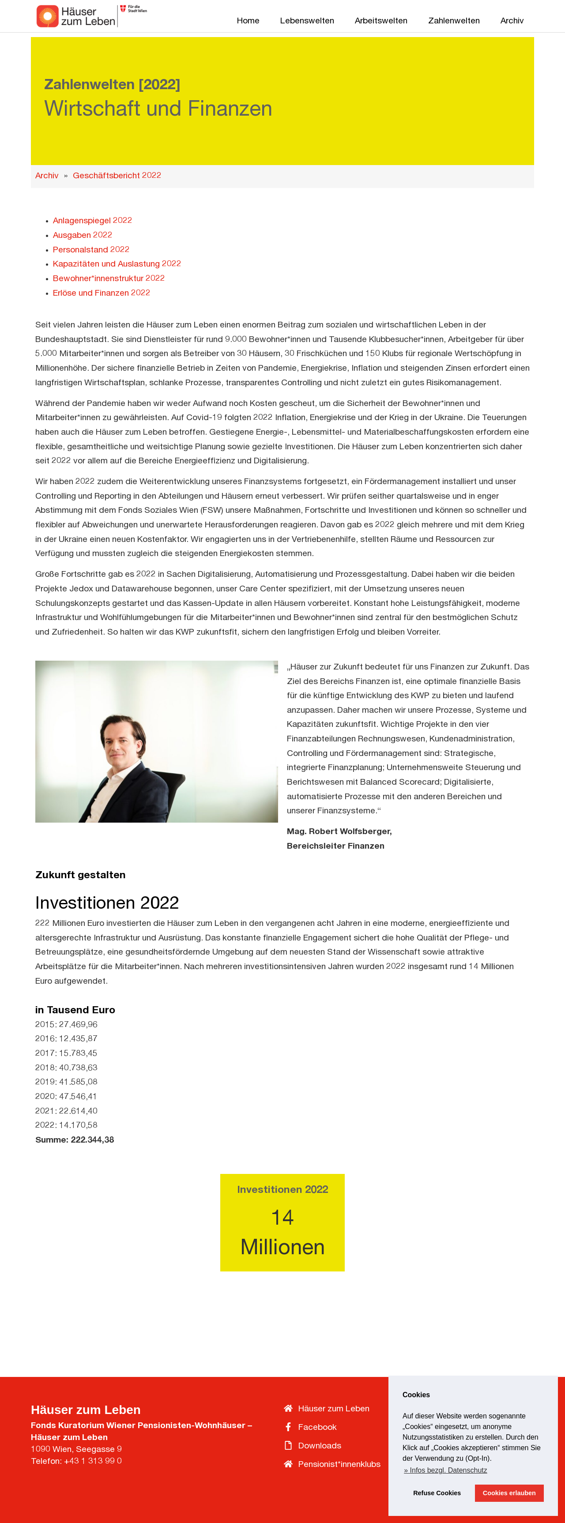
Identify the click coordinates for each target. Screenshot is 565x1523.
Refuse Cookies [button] (437, 1493)
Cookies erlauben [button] (509, 1493)
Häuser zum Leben (86, 1410)
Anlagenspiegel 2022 (92, 221)
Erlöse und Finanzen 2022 (102, 294)
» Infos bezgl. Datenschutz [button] (445, 1470)
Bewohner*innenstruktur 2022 (109, 279)
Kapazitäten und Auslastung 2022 (117, 264)
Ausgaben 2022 (83, 236)
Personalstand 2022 (91, 250)
